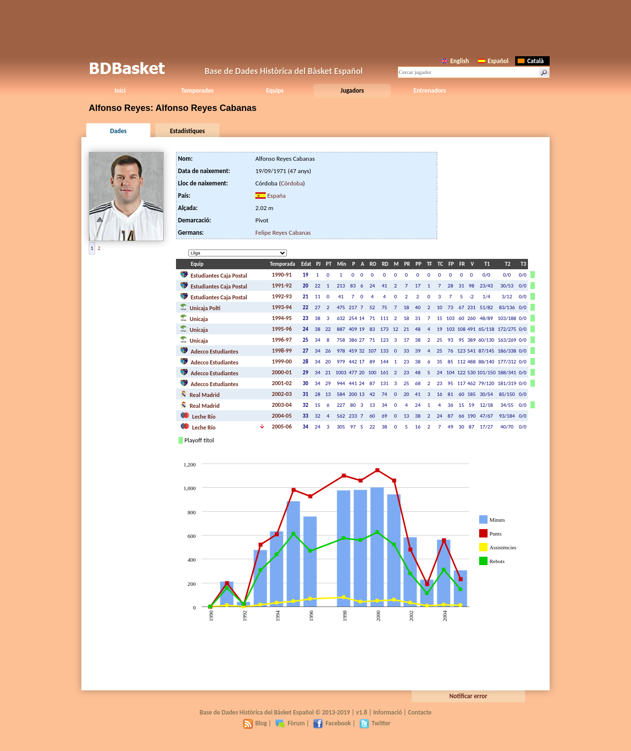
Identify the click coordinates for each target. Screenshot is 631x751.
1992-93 (282, 296)
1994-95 (282, 318)
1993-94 (282, 307)
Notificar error (469, 696)
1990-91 (282, 275)
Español (493, 61)
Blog (255, 723)
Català (531, 61)
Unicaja (194, 318)
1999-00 (282, 361)
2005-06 (282, 426)
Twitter (374, 723)
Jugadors (352, 90)
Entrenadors (430, 90)
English (455, 61)
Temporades (197, 90)
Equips (274, 90)
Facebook (332, 723)
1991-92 (282, 285)
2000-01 (282, 372)
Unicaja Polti (200, 307)
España (276, 195)
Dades (118, 131)
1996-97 (282, 340)
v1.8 (361, 712)
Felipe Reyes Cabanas (283, 232)
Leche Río (197, 416)
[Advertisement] (315, 27)
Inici (119, 90)
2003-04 (282, 405)
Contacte (419, 712)
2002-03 (282, 394)
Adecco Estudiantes (209, 351)
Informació (387, 712)
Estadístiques (187, 131)
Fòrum (290, 723)
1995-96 (282, 329)
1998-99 (282, 351)
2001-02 (282, 383)
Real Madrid (199, 394)
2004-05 (282, 416)
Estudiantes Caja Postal (213, 275)
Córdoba (292, 183)
